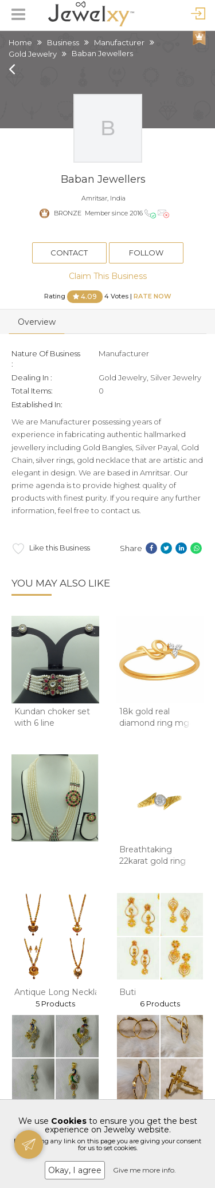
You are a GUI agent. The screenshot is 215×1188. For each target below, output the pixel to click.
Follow (146, 252)
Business (63, 42)
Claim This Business (108, 276)
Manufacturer (119, 42)
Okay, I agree (74, 1170)
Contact (69, 252)
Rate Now (152, 296)
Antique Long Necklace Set (69, 992)
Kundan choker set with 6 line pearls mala (52, 722)
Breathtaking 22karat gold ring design (152, 860)
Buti (127, 992)
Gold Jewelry (33, 53)
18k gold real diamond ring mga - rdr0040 (159, 722)
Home (20, 42)
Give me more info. (144, 1170)
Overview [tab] (37, 322)
